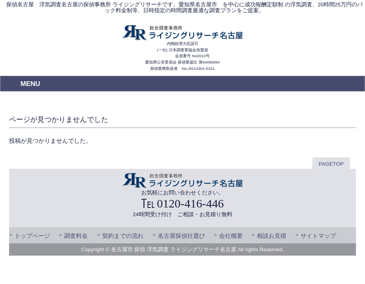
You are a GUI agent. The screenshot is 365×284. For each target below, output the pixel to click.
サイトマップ (318, 235)
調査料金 (76, 235)
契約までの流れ (123, 235)
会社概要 (231, 235)
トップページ (32, 235)
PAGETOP (331, 164)
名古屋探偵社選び (181, 235)
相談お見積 (271, 235)
